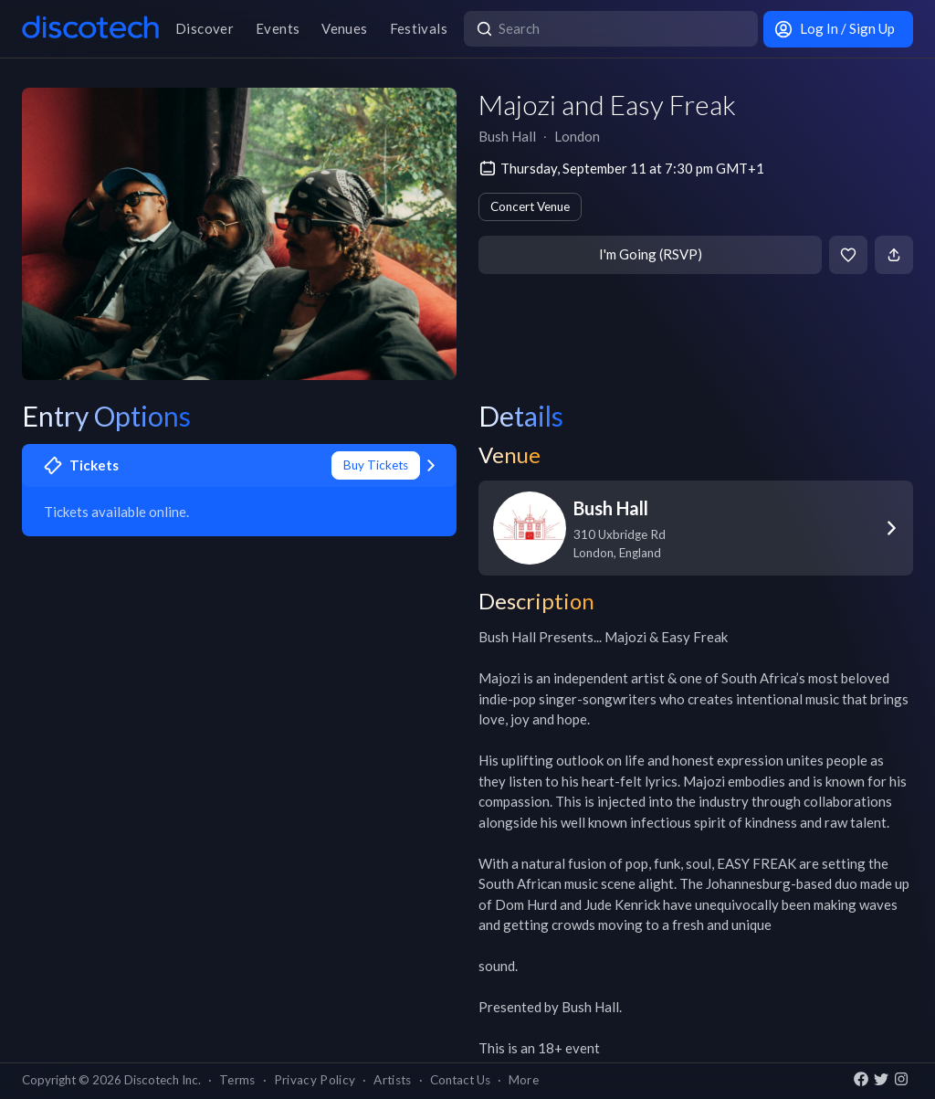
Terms (237, 1080)
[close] (904, 32)
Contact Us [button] (460, 1080)
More (524, 1080)
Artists (392, 1080)
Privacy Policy (315, 1080)
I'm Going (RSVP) (650, 254)
